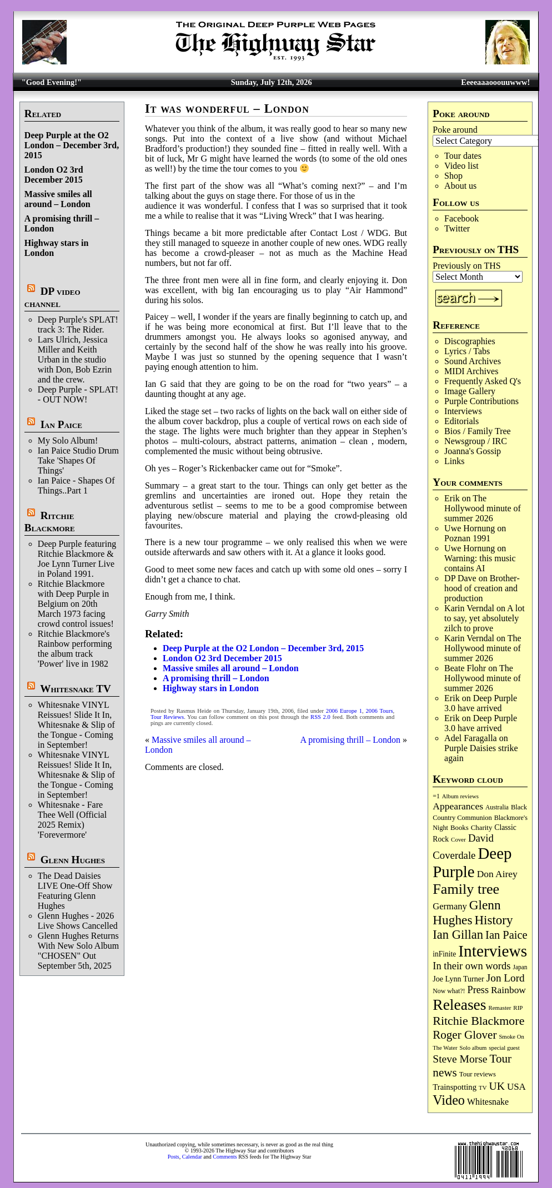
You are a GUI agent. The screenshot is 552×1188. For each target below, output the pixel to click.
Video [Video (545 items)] (449, 1100)
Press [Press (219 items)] (478, 989)
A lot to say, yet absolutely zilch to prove (484, 618)
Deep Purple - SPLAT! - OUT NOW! (78, 394)
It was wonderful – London (227, 108)
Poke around (455, 129)
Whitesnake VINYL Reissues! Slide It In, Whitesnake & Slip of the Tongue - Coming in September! (76, 724)
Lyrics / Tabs (467, 351)
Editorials (461, 421)
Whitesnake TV (75, 688)
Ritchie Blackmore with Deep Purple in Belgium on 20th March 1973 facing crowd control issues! (76, 603)
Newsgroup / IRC (475, 441)
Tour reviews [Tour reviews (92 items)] (477, 1074)
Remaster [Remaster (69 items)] (500, 1007)
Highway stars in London (211, 688)
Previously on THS (466, 265)
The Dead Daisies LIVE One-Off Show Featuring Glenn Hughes (75, 890)
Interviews (463, 411)
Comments (225, 1157)
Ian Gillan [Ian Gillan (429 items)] (458, 935)
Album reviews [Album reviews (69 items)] (460, 796)
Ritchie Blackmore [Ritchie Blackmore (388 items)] (478, 1021)
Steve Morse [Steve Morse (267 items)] (460, 1059)
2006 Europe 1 (344, 711)
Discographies (469, 341)
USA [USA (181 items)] (516, 1086)
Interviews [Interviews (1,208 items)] (492, 951)
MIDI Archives (471, 371)
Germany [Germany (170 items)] (449, 906)
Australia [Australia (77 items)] (497, 807)
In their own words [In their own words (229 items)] (471, 965)
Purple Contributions (481, 401)
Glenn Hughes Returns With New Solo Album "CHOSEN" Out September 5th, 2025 (78, 950)
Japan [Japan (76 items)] (520, 967)
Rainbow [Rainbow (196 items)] (508, 989)
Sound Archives (472, 361)
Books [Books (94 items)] (459, 828)
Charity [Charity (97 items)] (482, 827)
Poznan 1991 (467, 538)
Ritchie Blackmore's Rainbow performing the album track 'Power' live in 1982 (75, 648)
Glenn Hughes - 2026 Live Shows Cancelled (78, 920)
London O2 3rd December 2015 (53, 174)
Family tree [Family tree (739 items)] (466, 889)
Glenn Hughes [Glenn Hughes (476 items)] (466, 912)
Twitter (457, 228)
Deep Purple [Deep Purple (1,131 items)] (472, 862)
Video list (461, 165)
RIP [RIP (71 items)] (518, 1007)
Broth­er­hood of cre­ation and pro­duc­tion (482, 588)
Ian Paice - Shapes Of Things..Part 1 (76, 485)
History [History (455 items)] (493, 920)
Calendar (192, 1157)
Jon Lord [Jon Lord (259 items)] (505, 978)
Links (454, 461)
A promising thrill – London (216, 678)
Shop (453, 175)
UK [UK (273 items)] (496, 1086)
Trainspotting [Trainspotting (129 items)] (454, 1087)
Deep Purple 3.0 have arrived (480, 703)
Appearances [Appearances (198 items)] (458, 806)
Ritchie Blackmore (49, 521)
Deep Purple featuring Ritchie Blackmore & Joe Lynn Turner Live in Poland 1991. (77, 558)
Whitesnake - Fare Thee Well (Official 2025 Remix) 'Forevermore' (72, 819)
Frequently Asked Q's (482, 381)
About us (460, 185)
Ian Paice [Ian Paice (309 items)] (506, 935)
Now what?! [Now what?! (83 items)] (449, 991)
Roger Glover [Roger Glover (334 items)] (464, 1034)
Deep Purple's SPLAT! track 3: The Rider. (78, 324)
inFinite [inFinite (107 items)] (444, 954)
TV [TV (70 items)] (482, 1087)
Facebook (461, 218)
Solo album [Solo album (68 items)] (473, 1048)
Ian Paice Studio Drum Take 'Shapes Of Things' (78, 460)
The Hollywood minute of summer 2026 (482, 508)
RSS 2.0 (320, 717)
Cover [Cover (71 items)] (458, 839)
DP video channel (52, 297)
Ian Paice (61, 424)
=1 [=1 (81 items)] (436, 796)
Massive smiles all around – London (58, 199)
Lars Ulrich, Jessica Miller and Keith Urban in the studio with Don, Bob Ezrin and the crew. (75, 359)
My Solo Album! (68, 440)
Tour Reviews (167, 717)
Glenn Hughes (73, 859)
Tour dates (462, 155)
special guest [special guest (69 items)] (504, 1047)
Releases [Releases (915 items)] (459, 1004)
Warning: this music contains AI (479, 563)
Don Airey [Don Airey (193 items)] (497, 873)
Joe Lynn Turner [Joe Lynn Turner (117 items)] (458, 978)
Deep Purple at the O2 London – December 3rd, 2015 (71, 145)
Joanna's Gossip (472, 451)
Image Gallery (469, 391)
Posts (173, 1157)
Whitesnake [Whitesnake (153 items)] (488, 1101)
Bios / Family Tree (477, 431)
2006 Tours (379, 711)
